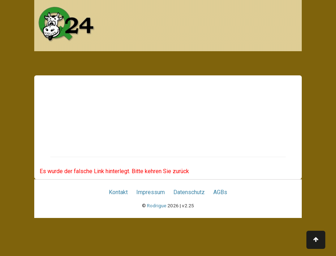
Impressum (150, 192)
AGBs (220, 192)
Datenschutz (189, 192)
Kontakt (118, 192)
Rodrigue (156, 205)
